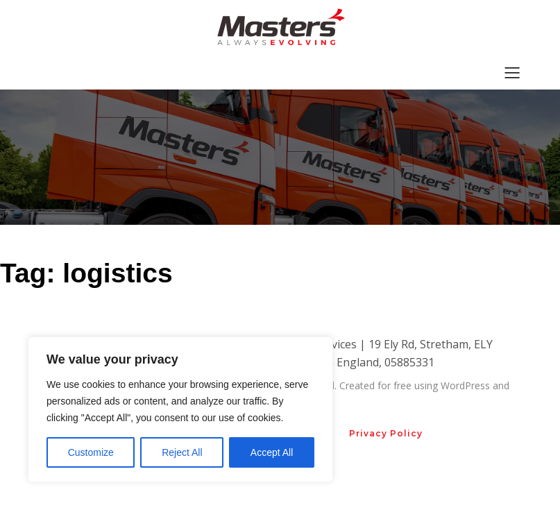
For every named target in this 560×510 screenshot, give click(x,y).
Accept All (272, 452)
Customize (91, 452)
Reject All (182, 452)
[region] (180, 409)
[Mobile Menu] (512, 72)
